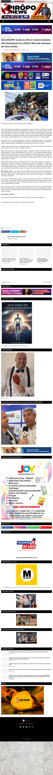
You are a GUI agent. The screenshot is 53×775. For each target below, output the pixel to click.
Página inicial (4, 36)
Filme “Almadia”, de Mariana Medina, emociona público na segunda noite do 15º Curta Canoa (26, 260)
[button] (49, 1)
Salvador (10, 228)
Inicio (24, 739)
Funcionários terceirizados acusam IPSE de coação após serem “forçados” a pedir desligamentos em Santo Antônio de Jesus (36, 1)
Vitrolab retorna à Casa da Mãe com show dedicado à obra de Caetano (9, 260)
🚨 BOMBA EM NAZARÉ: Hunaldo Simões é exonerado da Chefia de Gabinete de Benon (28, 651)
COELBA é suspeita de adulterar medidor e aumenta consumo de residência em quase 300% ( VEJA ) (30, 664)
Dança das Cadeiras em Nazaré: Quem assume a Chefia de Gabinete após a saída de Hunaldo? (30, 669)
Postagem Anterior (6, 282)
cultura (9, 36)
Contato (28, 739)
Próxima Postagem (47, 282)
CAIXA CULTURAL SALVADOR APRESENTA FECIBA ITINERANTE (43, 260)
